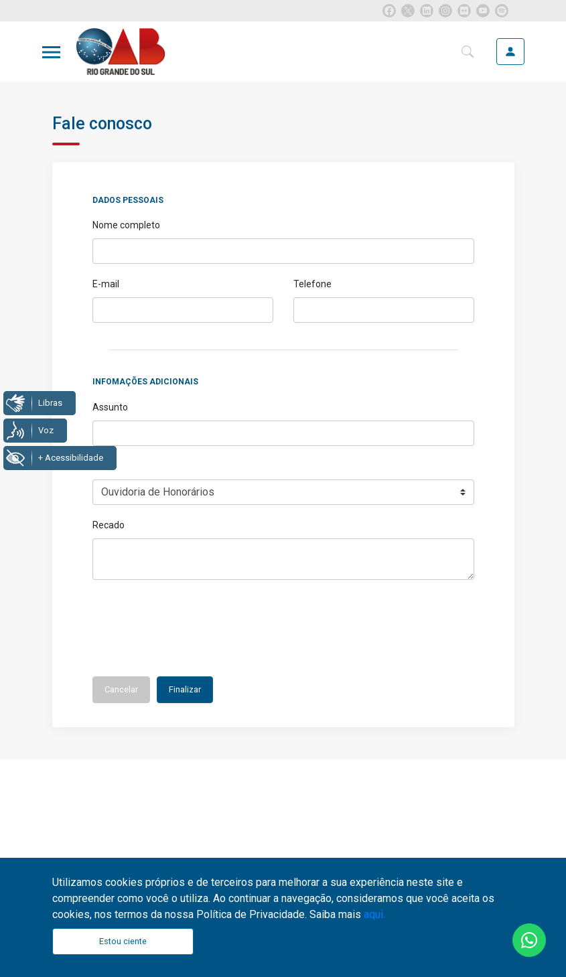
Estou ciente (123, 941)
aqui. (374, 914)
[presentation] (194, 633)
